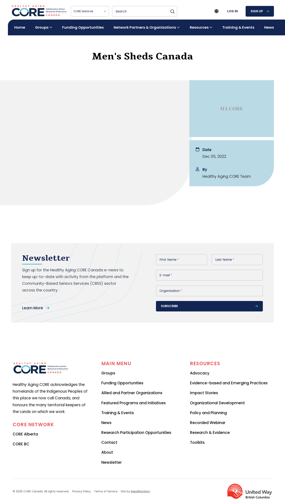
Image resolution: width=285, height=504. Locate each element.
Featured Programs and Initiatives (133, 403)
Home (19, 27)
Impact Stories (204, 393)
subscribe (209, 306)
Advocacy (199, 373)
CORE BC (21, 444)
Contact (109, 442)
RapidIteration (140, 491)
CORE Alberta (25, 434)
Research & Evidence (210, 432)
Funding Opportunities (83, 27)
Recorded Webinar (207, 422)
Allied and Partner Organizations (131, 393)
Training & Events (238, 27)
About (107, 452)
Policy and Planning (208, 413)
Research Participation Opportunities (136, 432)
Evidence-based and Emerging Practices (229, 383)
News (269, 27)
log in (232, 11)
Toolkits (197, 442)
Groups (108, 373)
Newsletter (111, 462)
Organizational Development (217, 403)
